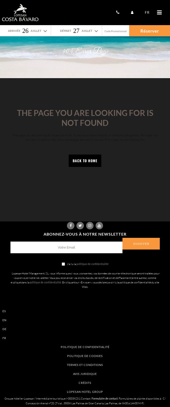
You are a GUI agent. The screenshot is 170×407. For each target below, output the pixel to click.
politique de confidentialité (92, 263)
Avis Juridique (85, 373)
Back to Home (85, 160)
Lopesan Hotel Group (85, 391)
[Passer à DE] (85, 329)
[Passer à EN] (85, 320)
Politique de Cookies (85, 355)
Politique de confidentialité (85, 347)
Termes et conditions (85, 364)
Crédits (85, 382)
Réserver (149, 31)
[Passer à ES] (85, 311)
